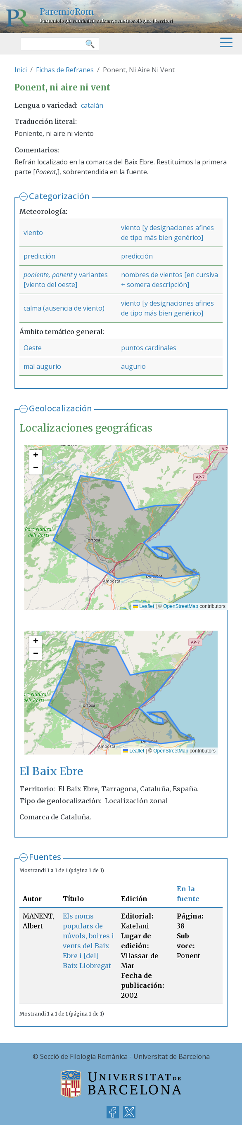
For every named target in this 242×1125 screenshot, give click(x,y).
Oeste (33, 347)
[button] (35, 456)
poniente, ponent (48, 274)
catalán (92, 105)
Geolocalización (60, 408)
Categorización (59, 196)
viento (33, 232)
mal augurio (42, 366)
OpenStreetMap (180, 606)
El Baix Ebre (51, 771)
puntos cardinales (148, 347)
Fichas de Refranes (65, 69)
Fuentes (45, 856)
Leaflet (143, 606)
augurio (133, 366)
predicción (39, 256)
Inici (20, 69)
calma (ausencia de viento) (64, 308)
